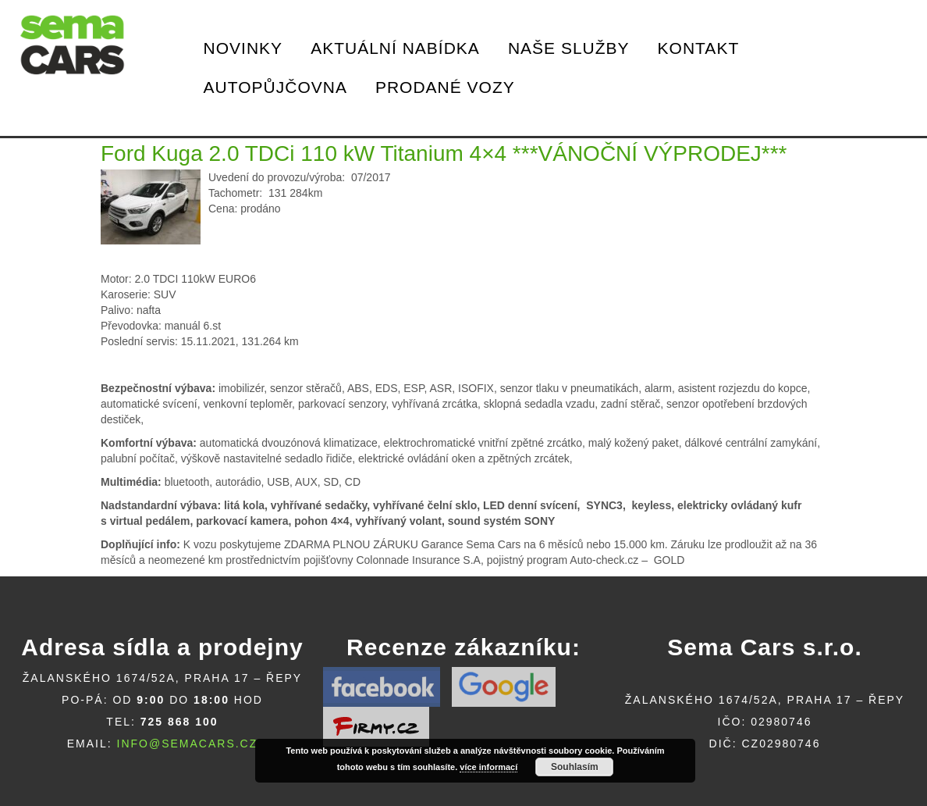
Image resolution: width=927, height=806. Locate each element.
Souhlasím (574, 766)
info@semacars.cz (187, 743)
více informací (488, 767)
